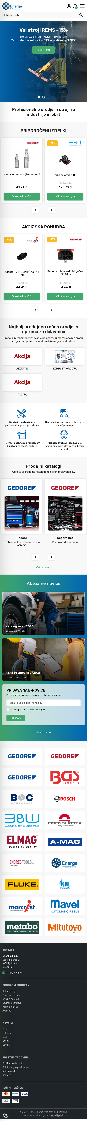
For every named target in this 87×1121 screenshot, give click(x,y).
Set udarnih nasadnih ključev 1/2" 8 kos (65, 274)
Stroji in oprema (10, 1001)
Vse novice (43, 734)
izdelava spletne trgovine (37, 1117)
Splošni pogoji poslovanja (15, 1069)
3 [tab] (48, 97)
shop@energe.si (14, 974)
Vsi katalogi (43, 569)
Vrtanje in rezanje (11, 997)
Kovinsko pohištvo (11, 1005)
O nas (5, 1031)
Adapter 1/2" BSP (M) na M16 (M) (22, 274)
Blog (4, 1039)
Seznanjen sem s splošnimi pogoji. (27, 711)
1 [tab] (39, 97)
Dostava (6, 1077)
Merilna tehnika (10, 1009)
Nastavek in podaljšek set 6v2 (22, 174)
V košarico (21, 197)
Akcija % (6, 1012)
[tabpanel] (43, 61)
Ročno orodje (9, 993)
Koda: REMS (43, 50)
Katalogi (6, 1035)
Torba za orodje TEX (65, 175)
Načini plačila (9, 1073)
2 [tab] (43, 97)
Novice (6, 1043)
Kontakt (6, 1047)
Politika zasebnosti (12, 1065)
